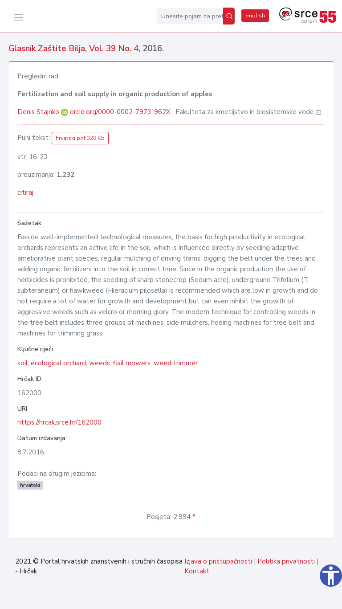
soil (22, 363)
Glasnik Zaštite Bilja (46, 48)
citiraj (25, 192)
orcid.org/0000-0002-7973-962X (120, 111)
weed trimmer (176, 363)
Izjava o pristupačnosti (218, 561)
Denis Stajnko (39, 111)
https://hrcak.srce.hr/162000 (59, 422)
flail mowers (132, 363)
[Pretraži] (229, 16)
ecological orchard (58, 363)
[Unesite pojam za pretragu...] (190, 16)
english (255, 15)
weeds (99, 363)
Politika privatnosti (286, 561)
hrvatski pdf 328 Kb (80, 138)
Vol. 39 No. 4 (113, 48)
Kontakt (196, 571)
